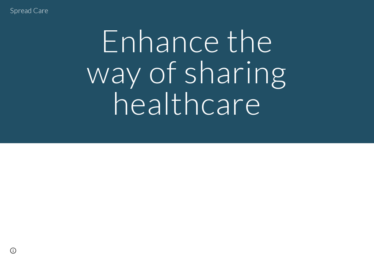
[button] (13, 250)
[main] (186, 71)
